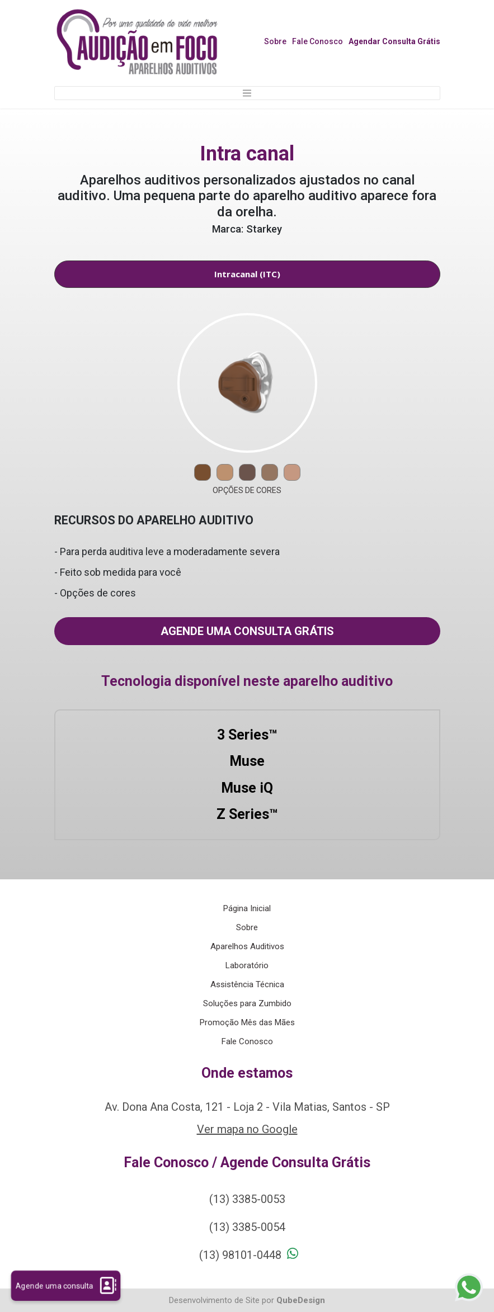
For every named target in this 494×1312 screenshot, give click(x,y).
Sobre (275, 41)
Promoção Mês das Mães (247, 1022)
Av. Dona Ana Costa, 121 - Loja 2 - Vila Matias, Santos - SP (247, 1107)
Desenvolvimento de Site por (221, 1300)
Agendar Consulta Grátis (394, 41)
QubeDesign (300, 1300)
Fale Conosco (317, 41)
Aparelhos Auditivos (247, 946)
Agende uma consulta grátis (247, 631)
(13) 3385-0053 (247, 1199)
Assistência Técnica (247, 984)
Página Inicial (247, 908)
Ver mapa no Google (247, 1129)
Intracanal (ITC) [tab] (247, 274)
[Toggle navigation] (247, 93)
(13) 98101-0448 (240, 1255)
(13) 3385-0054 (247, 1227)
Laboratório (247, 965)
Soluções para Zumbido (247, 1003)
